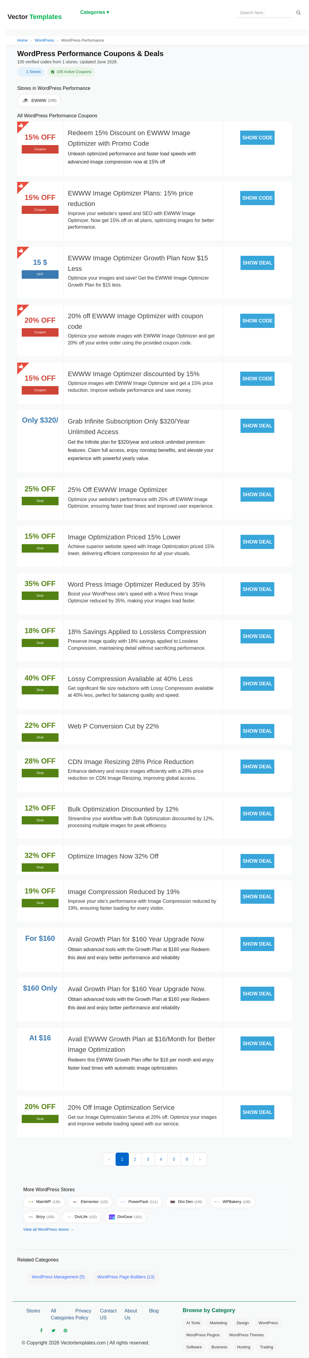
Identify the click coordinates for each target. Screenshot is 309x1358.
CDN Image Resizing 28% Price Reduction (131, 762)
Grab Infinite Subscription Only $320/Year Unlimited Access (129, 426)
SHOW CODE (257, 137)
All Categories (61, 1314)
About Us (131, 1314)
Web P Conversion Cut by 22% (113, 726)
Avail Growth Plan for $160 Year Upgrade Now (136, 939)
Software (194, 1347)
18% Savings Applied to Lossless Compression (137, 632)
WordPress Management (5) (58, 1276)
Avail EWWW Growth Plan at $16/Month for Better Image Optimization (141, 1044)
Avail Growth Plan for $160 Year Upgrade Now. (137, 989)
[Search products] (264, 13)
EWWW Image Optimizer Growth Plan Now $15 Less (138, 263)
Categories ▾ (94, 12)
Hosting (243, 1347)
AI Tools (193, 1323)
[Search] (298, 12)
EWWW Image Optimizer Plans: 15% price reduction (130, 198)
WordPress (44, 40)
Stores (33, 1310)
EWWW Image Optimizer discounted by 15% (133, 374)
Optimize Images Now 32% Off (113, 856)
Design (243, 1323)
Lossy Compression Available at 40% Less (130, 679)
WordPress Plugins (202, 1335)
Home (22, 40)
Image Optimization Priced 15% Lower (124, 537)
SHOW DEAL (257, 262)
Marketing (218, 1323)
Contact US (108, 1314)
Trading (266, 1347)
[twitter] (53, 1331)
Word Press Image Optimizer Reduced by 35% (136, 584)
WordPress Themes (246, 1335)
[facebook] (41, 1331)
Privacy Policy (83, 1314)
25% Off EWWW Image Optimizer (117, 489)
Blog (154, 1310)
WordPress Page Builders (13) (125, 1276)
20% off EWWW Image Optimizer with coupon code (135, 321)
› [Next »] (200, 1159)
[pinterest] (65, 1331)
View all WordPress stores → (48, 1229)
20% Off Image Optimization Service (121, 1107)
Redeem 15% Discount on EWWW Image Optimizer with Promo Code (129, 138)
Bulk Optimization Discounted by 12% (123, 809)
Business (220, 1347)
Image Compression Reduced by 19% (124, 892)
